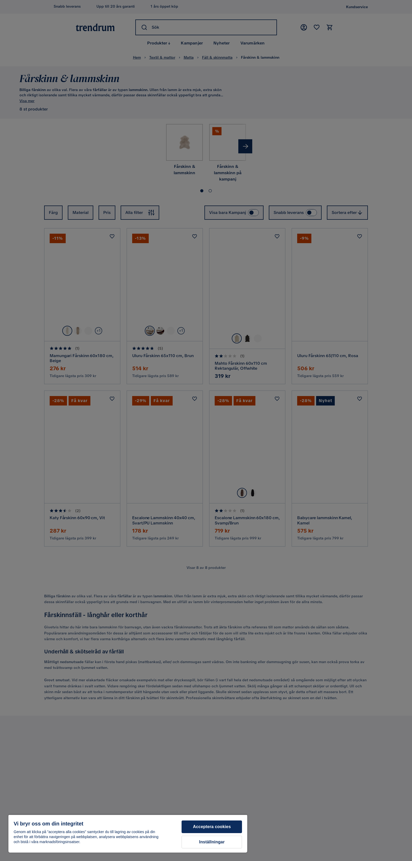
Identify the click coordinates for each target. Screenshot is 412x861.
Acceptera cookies (212, 826)
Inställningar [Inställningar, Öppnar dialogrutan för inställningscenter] (212, 842)
